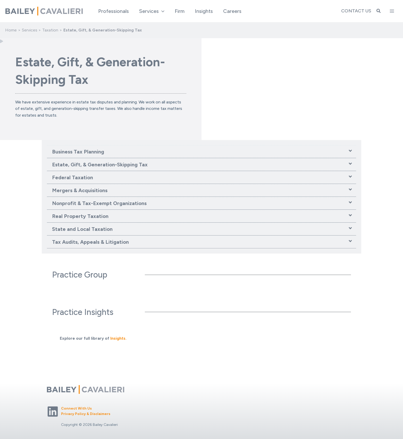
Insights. (118, 338)
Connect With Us (76, 408)
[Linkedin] (52, 411)
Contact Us (356, 11)
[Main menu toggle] (392, 11)
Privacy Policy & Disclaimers (85, 414)
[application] (161, 11)
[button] (152, 11)
